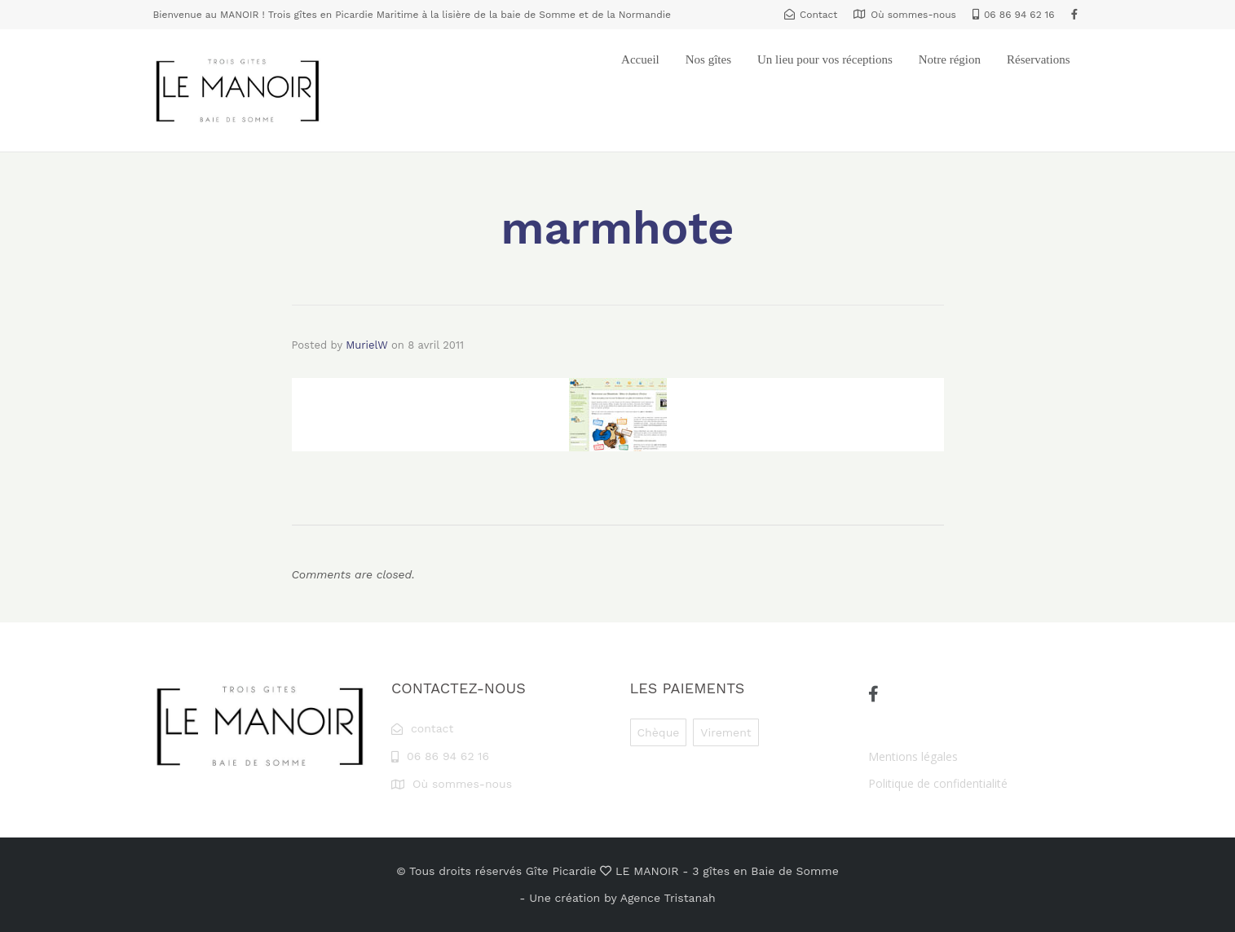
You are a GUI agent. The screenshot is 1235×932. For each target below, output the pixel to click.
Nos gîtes (708, 59)
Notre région (950, 59)
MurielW (366, 345)
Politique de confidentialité (938, 783)
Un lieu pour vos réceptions (825, 59)
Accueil (640, 59)
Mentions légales (913, 756)
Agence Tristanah (668, 897)
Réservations (1038, 59)
